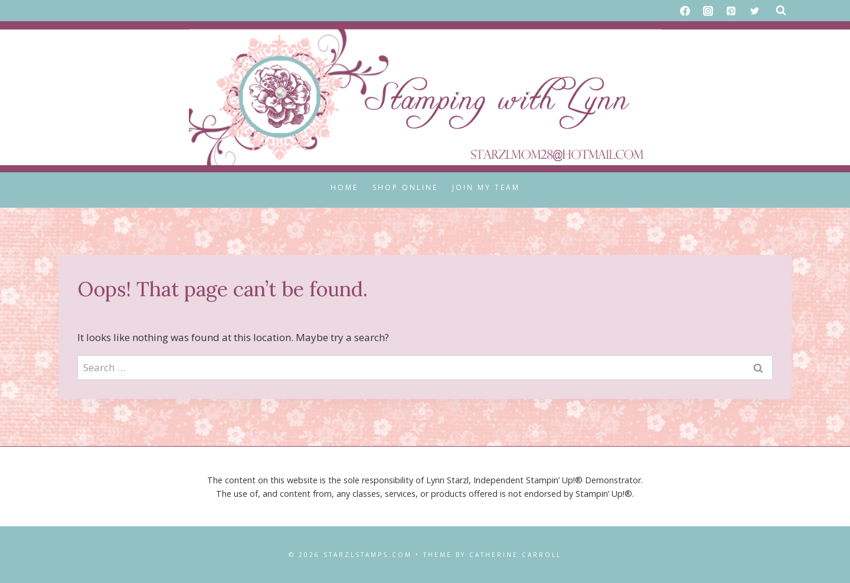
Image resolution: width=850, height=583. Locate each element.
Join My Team (486, 187)
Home (344, 187)
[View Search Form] (781, 10)
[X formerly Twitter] (754, 11)
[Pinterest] (731, 11)
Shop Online (405, 187)
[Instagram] (708, 11)
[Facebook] (685, 11)
